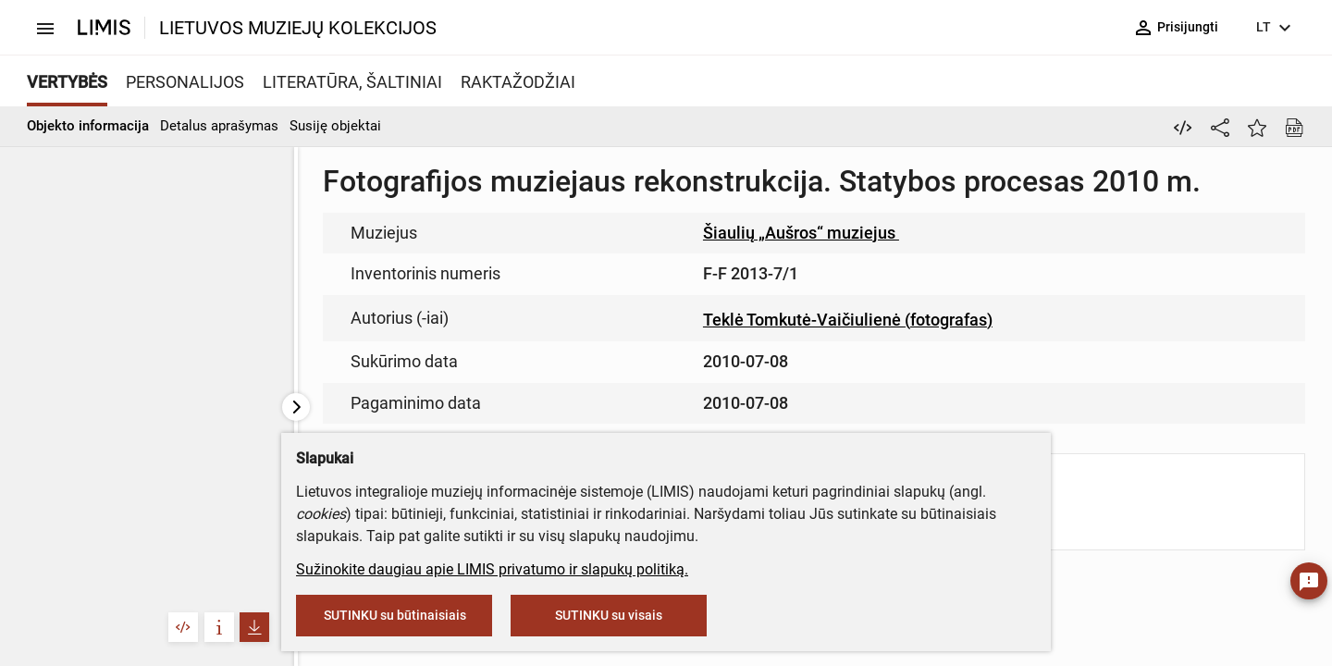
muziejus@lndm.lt (696, 270)
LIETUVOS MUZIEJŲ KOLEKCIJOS (298, 28)
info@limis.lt (577, 389)
